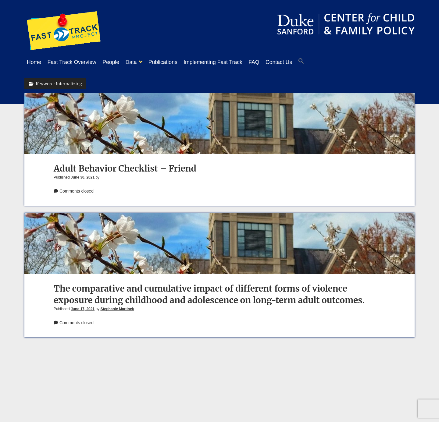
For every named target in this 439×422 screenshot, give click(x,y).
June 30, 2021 (83, 175)
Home (34, 62)
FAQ (272, 62)
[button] (325, 62)
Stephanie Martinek (117, 307)
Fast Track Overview (74, 62)
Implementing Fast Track (228, 62)
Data (140, 62)
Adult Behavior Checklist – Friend (125, 166)
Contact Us (300, 62)
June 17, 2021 (83, 307)
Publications (175, 62)
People (117, 62)
